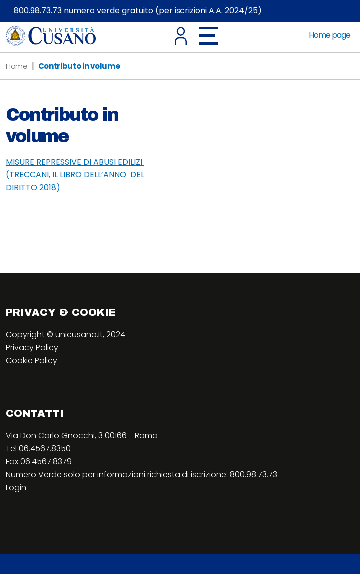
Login (16, 487)
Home (17, 66)
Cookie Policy (31, 360)
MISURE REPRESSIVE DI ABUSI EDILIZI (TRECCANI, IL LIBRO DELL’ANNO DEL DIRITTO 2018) (75, 174)
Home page (329, 35)
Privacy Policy (32, 347)
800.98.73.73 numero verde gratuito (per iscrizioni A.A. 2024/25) (138, 10)
